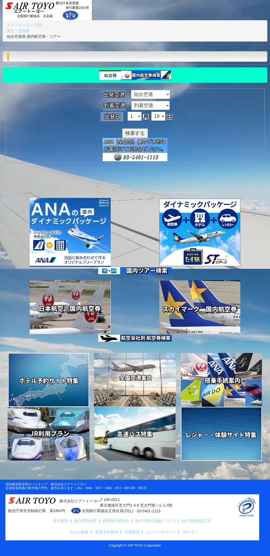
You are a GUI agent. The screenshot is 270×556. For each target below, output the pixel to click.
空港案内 (132, 532)
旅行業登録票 (86, 521)
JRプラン (189, 532)
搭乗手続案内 (106, 532)
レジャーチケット (160, 532)
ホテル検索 (77, 532)
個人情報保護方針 (196, 521)
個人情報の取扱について (155, 521)
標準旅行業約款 (116, 521)
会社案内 (61, 521)
